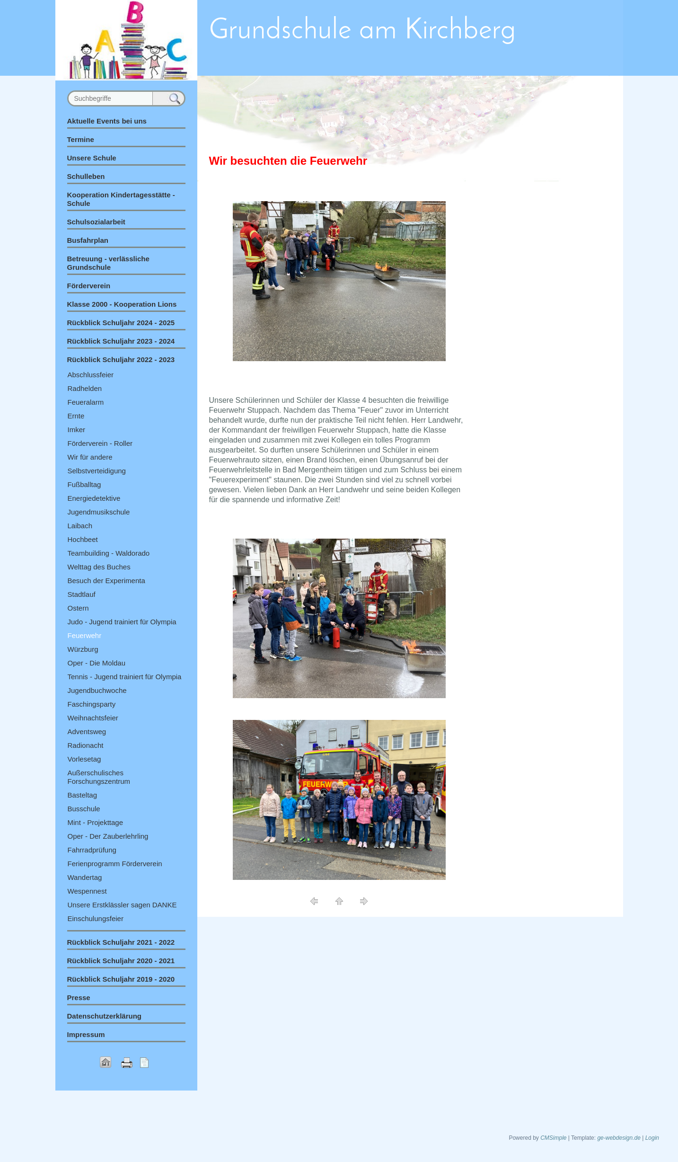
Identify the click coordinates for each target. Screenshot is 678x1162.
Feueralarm (86, 402)
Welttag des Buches (99, 567)
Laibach (80, 526)
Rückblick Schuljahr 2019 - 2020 (121, 979)
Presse (78, 997)
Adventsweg (87, 731)
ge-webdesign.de (618, 1138)
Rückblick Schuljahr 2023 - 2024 (121, 341)
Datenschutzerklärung (104, 1016)
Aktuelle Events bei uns (107, 121)
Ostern (78, 608)
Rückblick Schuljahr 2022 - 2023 (121, 359)
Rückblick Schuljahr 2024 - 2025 (121, 323)
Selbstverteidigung (97, 471)
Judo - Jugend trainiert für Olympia (122, 622)
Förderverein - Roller (100, 443)
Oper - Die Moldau (97, 663)
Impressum (86, 1034)
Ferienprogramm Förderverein (115, 864)
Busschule (84, 809)
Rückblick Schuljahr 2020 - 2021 (121, 961)
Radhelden (85, 388)
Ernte (76, 416)
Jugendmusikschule (99, 512)
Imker (77, 430)
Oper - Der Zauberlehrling (108, 836)
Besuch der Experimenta (106, 581)
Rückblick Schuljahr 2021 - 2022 (121, 942)
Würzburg (83, 649)
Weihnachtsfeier (93, 718)
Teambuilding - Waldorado (109, 553)
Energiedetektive (94, 498)
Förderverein (89, 286)
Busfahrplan (88, 240)
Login (652, 1138)
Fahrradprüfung (92, 850)
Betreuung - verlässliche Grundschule (108, 263)
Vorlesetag (84, 759)
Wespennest (87, 891)
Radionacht (86, 745)
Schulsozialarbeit (96, 222)
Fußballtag (84, 484)
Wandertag (85, 877)
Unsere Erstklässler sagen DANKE (122, 905)
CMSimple (553, 1138)
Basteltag (82, 795)
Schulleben (86, 176)
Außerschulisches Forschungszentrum (99, 777)
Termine (80, 139)
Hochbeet (83, 539)
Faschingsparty (92, 704)
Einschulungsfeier (95, 918)
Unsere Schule (91, 158)
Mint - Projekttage (95, 822)
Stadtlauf (82, 594)
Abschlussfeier (91, 375)
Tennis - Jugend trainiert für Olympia (125, 677)
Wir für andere (90, 457)
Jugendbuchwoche (97, 690)
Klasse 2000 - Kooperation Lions (122, 304)
